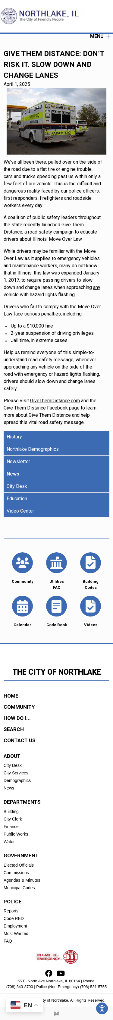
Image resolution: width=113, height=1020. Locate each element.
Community (22, 568)
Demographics (17, 780)
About (12, 756)
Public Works (16, 834)
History (14, 437)
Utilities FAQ (56, 571)
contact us (20, 740)
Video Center (20, 511)
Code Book (56, 611)
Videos (91, 611)
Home (11, 696)
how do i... (17, 718)
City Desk (17, 486)
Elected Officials (19, 865)
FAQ (8, 941)
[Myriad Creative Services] (56, 1014)
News (13, 474)
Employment (15, 926)
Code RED (14, 918)
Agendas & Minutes (22, 880)
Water (9, 841)
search (14, 729)
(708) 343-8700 (19, 986)
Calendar (22, 611)
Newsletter (18, 461)
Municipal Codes (19, 887)
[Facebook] (48, 974)
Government (21, 855)
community (19, 707)
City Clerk (13, 819)
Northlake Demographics (33, 449)
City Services (16, 772)
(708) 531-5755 (93, 986)
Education (17, 498)
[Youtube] (61, 974)
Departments (22, 802)
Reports (11, 911)
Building (11, 811)
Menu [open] (100, 36)
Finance (11, 826)
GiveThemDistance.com (55, 400)
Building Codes (91, 571)
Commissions (16, 872)
